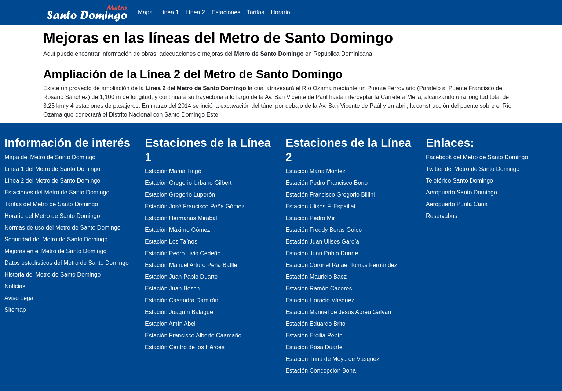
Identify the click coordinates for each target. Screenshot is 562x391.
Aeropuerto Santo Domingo (461, 192)
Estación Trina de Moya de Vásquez (332, 359)
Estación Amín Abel (170, 324)
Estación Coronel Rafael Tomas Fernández (341, 265)
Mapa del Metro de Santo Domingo (49, 157)
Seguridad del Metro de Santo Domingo (55, 239)
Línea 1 (169, 12)
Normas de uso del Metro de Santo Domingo (62, 227)
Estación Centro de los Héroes (185, 347)
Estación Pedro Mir (310, 218)
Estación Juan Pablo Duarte (181, 277)
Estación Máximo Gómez (177, 230)
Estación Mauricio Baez (316, 277)
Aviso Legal (19, 298)
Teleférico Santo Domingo (459, 181)
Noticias (14, 286)
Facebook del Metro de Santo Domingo (477, 157)
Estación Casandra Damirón (181, 300)
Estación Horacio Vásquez (319, 300)
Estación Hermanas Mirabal (181, 218)
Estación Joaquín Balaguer (180, 312)
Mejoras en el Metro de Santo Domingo (55, 251)
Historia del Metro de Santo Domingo (52, 274)
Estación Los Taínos (171, 241)
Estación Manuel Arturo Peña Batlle (191, 265)
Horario (280, 12)
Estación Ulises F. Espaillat (320, 206)
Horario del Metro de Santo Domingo (52, 216)
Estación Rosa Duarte (314, 347)
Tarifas (255, 12)
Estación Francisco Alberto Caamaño (193, 335)
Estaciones (226, 12)
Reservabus (441, 216)
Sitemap (15, 310)
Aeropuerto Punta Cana (457, 204)
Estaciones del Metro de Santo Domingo (56, 192)
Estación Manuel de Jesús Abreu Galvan (338, 312)
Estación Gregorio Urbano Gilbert (188, 183)
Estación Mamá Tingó (173, 171)
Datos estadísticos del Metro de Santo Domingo (66, 263)
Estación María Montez (315, 171)
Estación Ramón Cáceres (318, 288)
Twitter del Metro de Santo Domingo (472, 169)
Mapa (145, 12)
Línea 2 (195, 12)
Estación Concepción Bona (320, 371)
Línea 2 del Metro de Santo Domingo (52, 181)
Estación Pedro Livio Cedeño (182, 253)
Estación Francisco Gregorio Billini (330, 194)
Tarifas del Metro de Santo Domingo (51, 204)
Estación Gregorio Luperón (180, 194)
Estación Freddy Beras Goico (323, 230)
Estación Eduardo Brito (315, 324)
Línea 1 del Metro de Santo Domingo (52, 169)
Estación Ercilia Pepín (314, 335)
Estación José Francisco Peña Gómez (194, 206)
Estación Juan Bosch (172, 288)
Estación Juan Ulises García (322, 241)
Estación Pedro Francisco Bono (326, 183)
